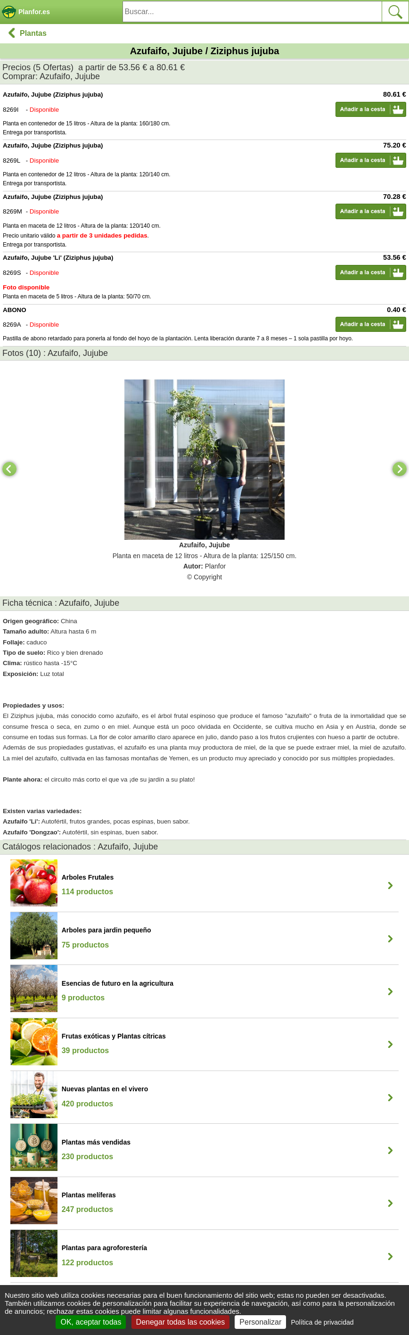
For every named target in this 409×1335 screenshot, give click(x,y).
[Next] (400, 469)
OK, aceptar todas (90, 1322)
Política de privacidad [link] (322, 1322)
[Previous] (9, 469)
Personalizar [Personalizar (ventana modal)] (260, 1322)
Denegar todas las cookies (180, 1322)
